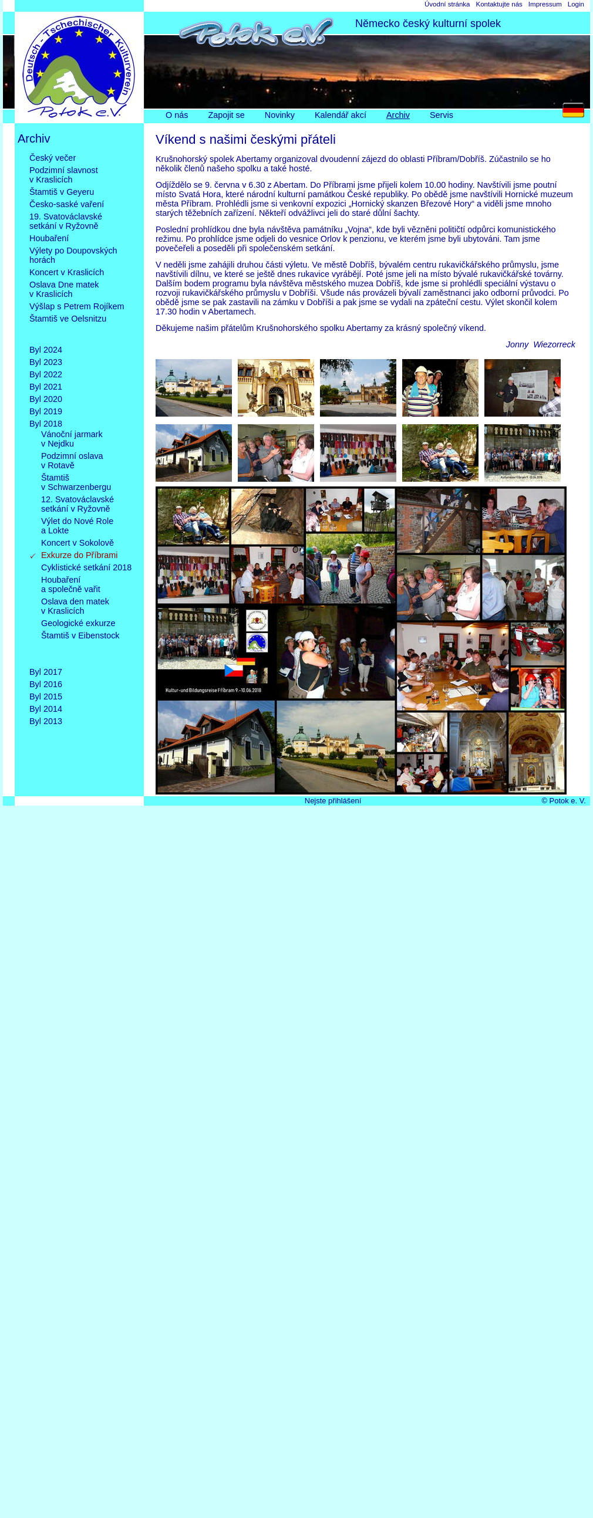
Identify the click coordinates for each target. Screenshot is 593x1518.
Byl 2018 (45, 423)
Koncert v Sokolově (77, 542)
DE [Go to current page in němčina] (576, 113)
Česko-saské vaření (66, 204)
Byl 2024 (45, 349)
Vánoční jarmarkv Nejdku (72, 439)
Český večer (52, 158)
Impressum (545, 4)
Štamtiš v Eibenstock (80, 645)
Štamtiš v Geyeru (61, 192)
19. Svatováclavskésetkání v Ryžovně (65, 221)
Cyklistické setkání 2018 (86, 567)
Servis (441, 115)
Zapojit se (226, 115)
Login (576, 4)
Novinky (280, 115)
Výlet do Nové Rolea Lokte (77, 525)
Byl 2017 (45, 672)
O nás (177, 115)
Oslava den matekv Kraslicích (75, 606)
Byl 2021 (45, 386)
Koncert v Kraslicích (66, 272)
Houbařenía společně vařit (70, 584)
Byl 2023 (45, 362)
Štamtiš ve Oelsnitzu (67, 328)
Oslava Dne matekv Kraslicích (64, 289)
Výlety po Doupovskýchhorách (73, 255)
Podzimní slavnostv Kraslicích (63, 174)
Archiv (398, 115)
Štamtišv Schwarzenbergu (76, 482)
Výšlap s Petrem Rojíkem (76, 306)
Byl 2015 (45, 696)
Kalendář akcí (340, 115)
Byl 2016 (45, 684)
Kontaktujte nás (499, 4)
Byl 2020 (45, 399)
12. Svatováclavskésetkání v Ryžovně (77, 504)
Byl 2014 (45, 709)
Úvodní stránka (447, 4)
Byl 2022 (45, 374)
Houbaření (49, 238)
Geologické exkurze (78, 623)
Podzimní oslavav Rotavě (72, 460)
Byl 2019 (45, 411)
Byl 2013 (45, 721)
